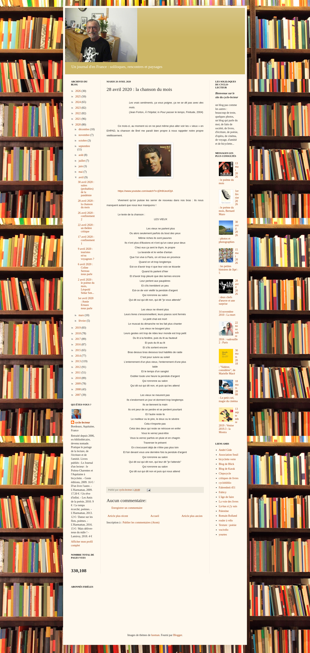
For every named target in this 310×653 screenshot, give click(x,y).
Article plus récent (118, 515)
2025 (78, 96)
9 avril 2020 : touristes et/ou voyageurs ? (86, 253)
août (81, 155)
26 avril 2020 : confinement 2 (86, 216)
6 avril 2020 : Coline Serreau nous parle (85, 269)
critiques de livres (229, 478)
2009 (78, 383)
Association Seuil (228, 454)
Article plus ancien (191, 515)
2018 (78, 333)
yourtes (223, 534)
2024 (78, 102)
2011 (78, 372)
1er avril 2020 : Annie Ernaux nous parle (86, 303)
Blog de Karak (227, 468)
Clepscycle (225, 473)
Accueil (154, 515)
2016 (78, 344)
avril (81, 177)
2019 (78, 327)
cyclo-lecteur (82, 422)
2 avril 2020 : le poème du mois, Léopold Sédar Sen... (86, 286)
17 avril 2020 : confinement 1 (86, 240)
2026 (78, 91)
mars (81, 315)
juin (80, 166)
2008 (78, 389)
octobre (82, 140)
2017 (78, 338)
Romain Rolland (228, 515)
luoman (155, 635)
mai (80, 171)
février (82, 320)
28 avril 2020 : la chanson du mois (86, 204)
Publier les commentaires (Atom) (141, 522)
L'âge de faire (226, 497)
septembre (84, 146)
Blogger (177, 635)
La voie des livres (228, 501)
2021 (78, 118)
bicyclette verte (227, 459)
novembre (84, 135)
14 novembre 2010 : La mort (227, 313)
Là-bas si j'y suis (228, 506)
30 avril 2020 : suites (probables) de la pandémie (86, 189)
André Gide (225, 450)
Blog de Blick (226, 464)
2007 (78, 394)
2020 (78, 124)
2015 (78, 350)
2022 (78, 113)
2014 (78, 355)
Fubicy (223, 492)
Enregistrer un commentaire (127, 507)
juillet (82, 160)
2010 (78, 378)
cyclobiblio (225, 482)
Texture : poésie (227, 525)
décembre (84, 129)
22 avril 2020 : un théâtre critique (86, 228)
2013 (78, 361)
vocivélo (223, 529)
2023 (78, 107)
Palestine (224, 511)
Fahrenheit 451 (227, 487)
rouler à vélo (226, 520)
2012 (78, 367)
